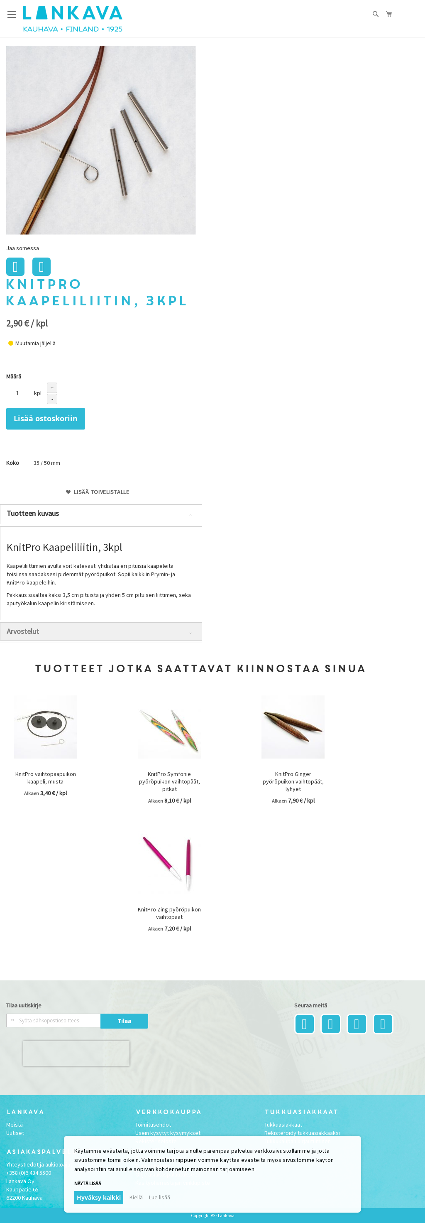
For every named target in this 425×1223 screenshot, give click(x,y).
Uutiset (15, 1133)
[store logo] (72, 19)
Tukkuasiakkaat (283, 1124)
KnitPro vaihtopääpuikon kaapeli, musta (45, 777)
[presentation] (76, 1053)
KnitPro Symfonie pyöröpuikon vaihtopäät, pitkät (169, 781)
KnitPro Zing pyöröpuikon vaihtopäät (169, 913)
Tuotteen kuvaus (33, 513)
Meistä (14, 1124)
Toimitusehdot (153, 1124)
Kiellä (136, 1197)
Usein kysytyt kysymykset (167, 1133)
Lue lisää (159, 1197)
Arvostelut (23, 631)
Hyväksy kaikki (99, 1197)
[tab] (101, 514)
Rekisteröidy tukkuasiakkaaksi (302, 1133)
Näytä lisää (87, 1183)
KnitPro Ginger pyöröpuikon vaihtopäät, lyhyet (293, 781)
